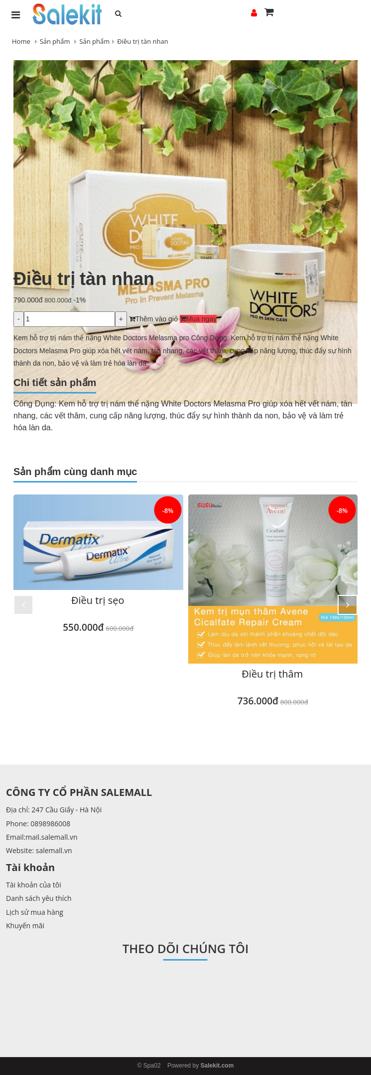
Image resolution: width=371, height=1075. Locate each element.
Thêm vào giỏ (153, 319)
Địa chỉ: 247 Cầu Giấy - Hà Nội (54, 809)
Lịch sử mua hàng (34, 912)
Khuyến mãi (25, 925)
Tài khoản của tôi (33, 884)
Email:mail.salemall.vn (42, 837)
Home (21, 41)
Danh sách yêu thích (39, 898)
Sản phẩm (55, 41)
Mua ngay (198, 319)
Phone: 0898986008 (38, 823)
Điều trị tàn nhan (142, 41)
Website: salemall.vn (39, 850)
